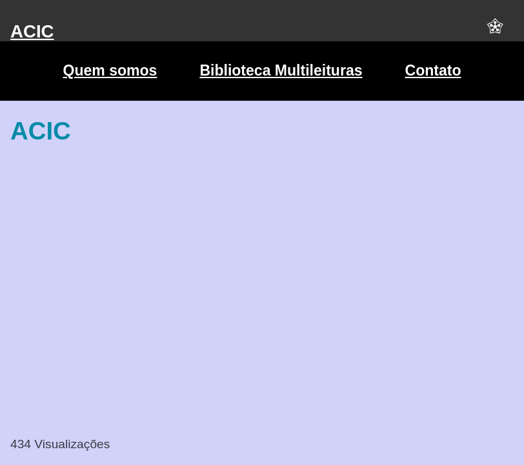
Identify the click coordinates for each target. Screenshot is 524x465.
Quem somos (110, 70)
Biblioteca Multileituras (280, 70)
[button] (495, 32)
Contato (433, 70)
